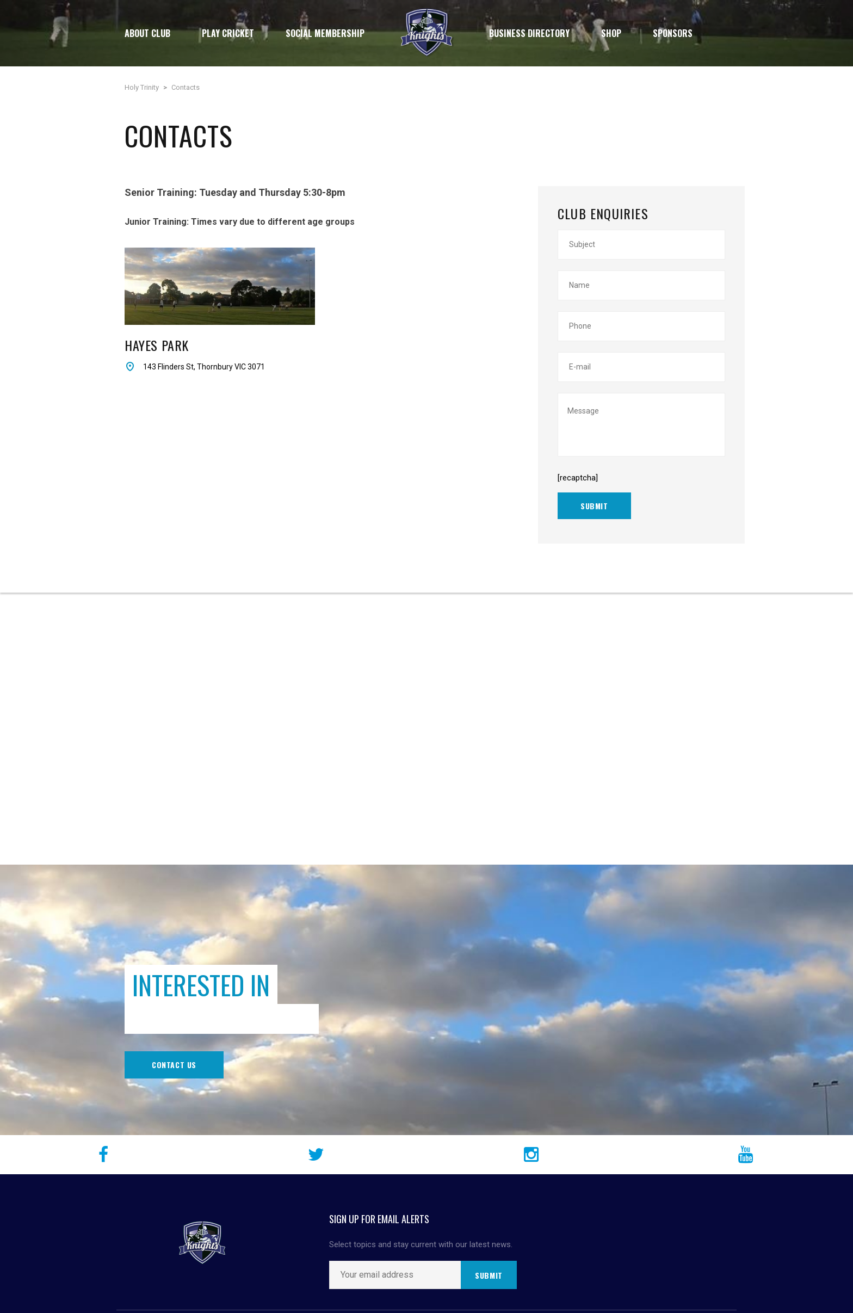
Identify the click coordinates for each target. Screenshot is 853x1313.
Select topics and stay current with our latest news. (420, 1244)
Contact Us (174, 1064)
